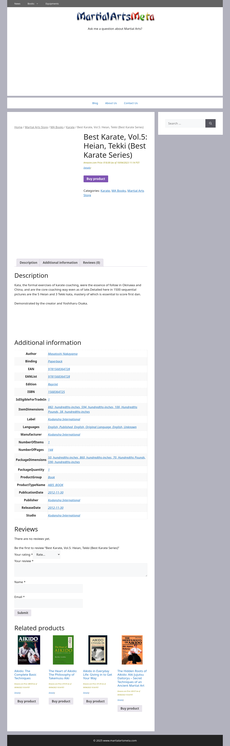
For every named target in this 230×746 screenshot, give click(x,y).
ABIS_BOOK (55, 485)
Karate (70, 127)
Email (19, 597)
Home (18, 127)
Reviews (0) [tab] (91, 263)
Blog (95, 103)
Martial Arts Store (36, 127)
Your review (23, 561)
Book (51, 477)
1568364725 (56, 392)
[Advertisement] (115, 71)
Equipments (52, 3)
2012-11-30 (55, 492)
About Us (111, 103)
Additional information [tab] (60, 263)
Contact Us (131, 103)
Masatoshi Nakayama (62, 354)
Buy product (96, 179)
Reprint (53, 384)
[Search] (210, 123)
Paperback (55, 361)
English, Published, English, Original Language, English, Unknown (92, 427)
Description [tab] (28, 263)
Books (34, 3)
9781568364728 (59, 369)
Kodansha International (64, 419)
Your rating (23, 554)
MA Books (57, 127)
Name (20, 582)
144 (50, 450)
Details (87, 167)
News (17, 3)
